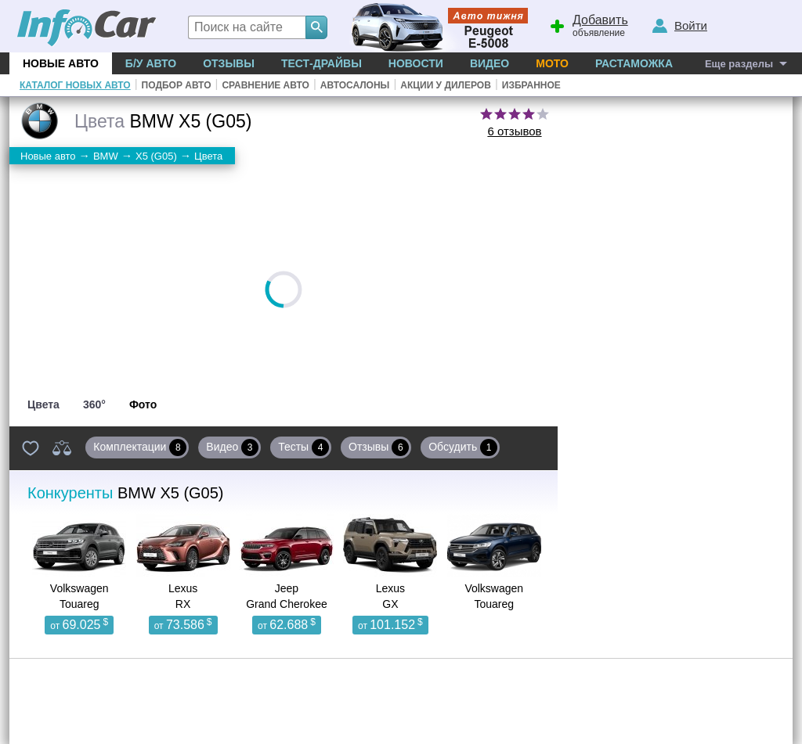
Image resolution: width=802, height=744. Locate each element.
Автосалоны (355, 85)
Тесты (303, 447)
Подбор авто (176, 85)
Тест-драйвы (321, 63)
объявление (586, 24)
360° (94, 404)
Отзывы (229, 63)
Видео (489, 63)
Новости (415, 63)
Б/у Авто (150, 63)
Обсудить (462, 447)
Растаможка (634, 63)
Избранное (531, 85)
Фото (143, 404)
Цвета (43, 404)
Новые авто (61, 63)
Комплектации (139, 447)
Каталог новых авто (75, 85)
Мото (552, 63)
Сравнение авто (265, 85)
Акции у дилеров (445, 85)
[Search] (316, 27)
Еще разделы (739, 64)
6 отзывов (514, 131)
